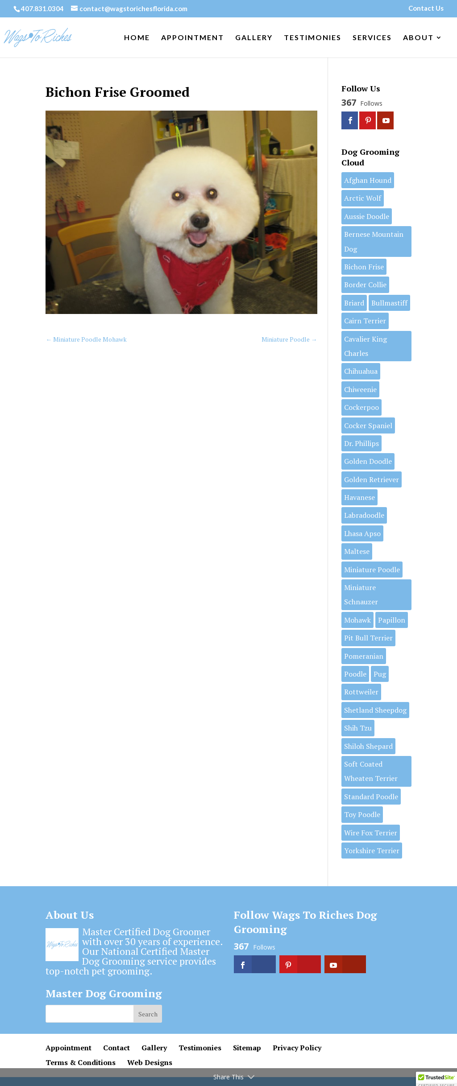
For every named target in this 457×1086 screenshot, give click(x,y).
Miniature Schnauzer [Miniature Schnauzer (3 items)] (361, 594)
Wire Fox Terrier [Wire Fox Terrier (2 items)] (370, 833)
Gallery (254, 37)
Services (372, 37)
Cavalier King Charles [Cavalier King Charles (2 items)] (365, 346)
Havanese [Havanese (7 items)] (359, 497)
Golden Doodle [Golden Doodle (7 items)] (368, 461)
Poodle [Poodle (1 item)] (355, 674)
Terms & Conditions (81, 1062)
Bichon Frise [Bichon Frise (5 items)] (364, 267)
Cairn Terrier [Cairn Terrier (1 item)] (365, 321)
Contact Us (426, 8)
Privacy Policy (297, 1048)
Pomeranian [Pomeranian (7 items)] (363, 656)
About (418, 37)
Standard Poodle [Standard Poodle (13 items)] (371, 796)
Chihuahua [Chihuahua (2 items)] (361, 371)
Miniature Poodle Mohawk (86, 339)
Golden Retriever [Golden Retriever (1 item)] (371, 479)
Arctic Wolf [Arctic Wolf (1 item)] (362, 198)
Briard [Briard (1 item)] (354, 303)
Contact (116, 1048)
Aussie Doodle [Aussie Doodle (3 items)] (366, 216)
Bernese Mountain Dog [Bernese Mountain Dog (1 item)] (373, 241)
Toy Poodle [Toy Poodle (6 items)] (362, 814)
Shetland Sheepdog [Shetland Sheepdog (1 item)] (375, 710)
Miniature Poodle (289, 339)
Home (137, 37)
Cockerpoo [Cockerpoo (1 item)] (361, 407)
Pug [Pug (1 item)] (380, 674)
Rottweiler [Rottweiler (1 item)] (361, 692)
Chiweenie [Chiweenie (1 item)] (360, 389)
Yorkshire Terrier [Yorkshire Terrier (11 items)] (371, 850)
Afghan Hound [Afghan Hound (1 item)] (367, 180)
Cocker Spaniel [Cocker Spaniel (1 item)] (368, 425)
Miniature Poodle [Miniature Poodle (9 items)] (372, 569)
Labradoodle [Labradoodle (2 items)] (364, 515)
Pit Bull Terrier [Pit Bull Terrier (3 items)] (368, 638)
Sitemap (247, 1048)
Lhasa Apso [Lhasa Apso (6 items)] (362, 533)
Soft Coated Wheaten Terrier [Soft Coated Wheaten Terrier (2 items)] (371, 771)
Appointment (192, 37)
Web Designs (149, 1062)
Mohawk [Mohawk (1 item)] (357, 620)
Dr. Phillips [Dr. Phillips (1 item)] (361, 443)
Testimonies (312, 37)
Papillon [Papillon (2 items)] (391, 620)
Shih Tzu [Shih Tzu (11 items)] (358, 728)
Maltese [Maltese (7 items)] (357, 551)
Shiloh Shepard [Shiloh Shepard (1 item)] (368, 746)
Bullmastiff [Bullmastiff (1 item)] (389, 303)
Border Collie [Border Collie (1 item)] (365, 284)
